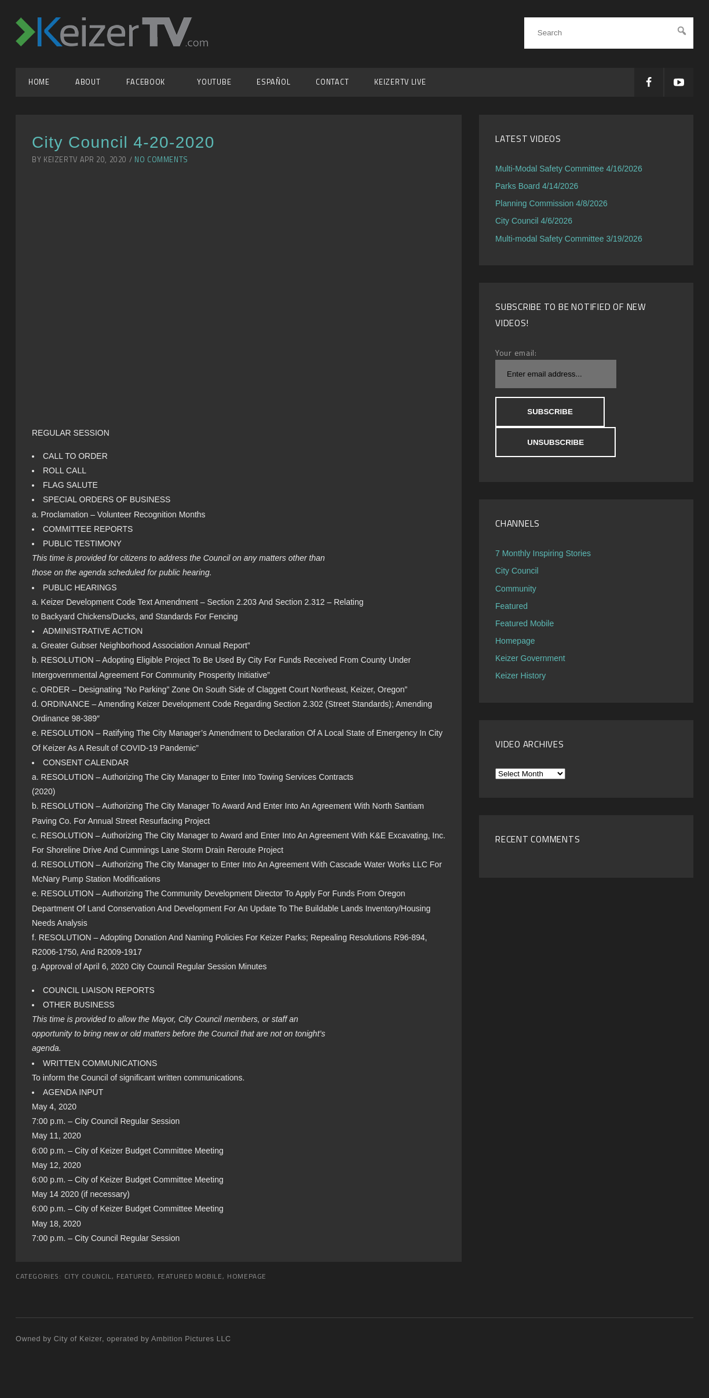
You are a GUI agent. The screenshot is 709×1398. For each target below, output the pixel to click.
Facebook (149, 81)
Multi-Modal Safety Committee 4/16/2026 (568, 168)
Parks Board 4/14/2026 (536, 186)
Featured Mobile (190, 1276)
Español (273, 81)
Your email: (516, 352)
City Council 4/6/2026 (533, 220)
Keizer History (520, 675)
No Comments (161, 159)
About (88, 81)
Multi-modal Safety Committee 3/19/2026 (568, 238)
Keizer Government (530, 658)
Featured (134, 1276)
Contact (332, 81)
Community (515, 588)
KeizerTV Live (400, 81)
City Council (88, 1276)
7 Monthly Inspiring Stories (543, 553)
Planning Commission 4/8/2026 (551, 203)
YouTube (214, 81)
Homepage (246, 1276)
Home (39, 81)
